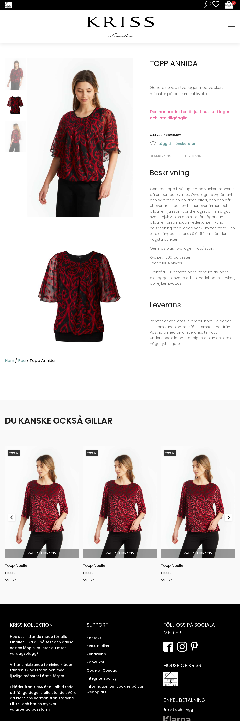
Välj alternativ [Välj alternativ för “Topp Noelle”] (42, 553)
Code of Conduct (103, 670)
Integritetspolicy (102, 678)
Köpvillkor (96, 662)
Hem (9, 360)
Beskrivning (161, 156)
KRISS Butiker (98, 645)
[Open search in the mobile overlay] (206, 4)
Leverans (193, 156)
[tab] (167, 155)
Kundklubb (96, 654)
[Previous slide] (11, 517)
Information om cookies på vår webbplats (115, 689)
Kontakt (94, 637)
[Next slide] (228, 517)
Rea (22, 360)
